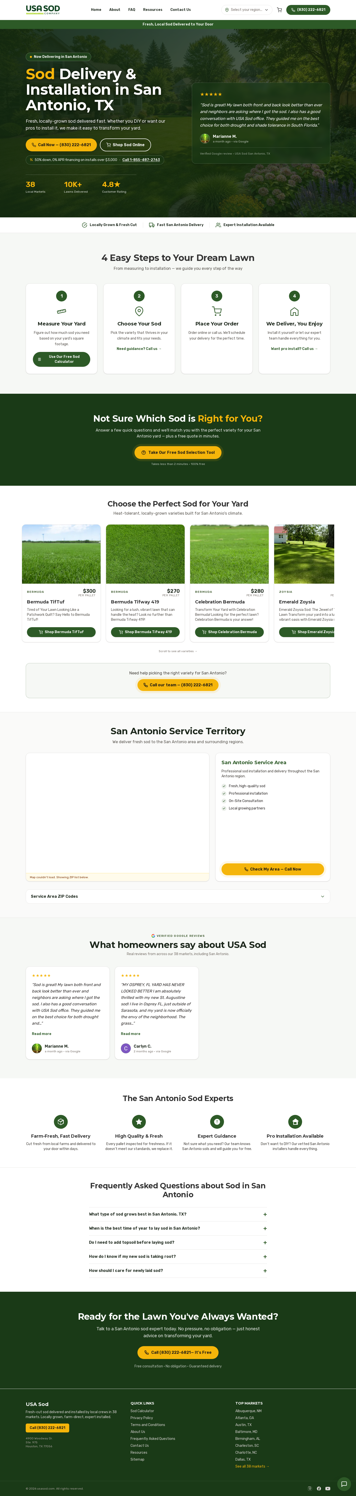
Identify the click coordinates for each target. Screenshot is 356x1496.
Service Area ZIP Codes (178, 896)
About (114, 10)
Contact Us (180, 10)
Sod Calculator (142, 1411)
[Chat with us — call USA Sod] (344, 1484)
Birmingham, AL (247, 1439)
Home (96, 10)
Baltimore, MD (246, 1432)
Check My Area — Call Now (273, 869)
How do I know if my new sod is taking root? (178, 1257)
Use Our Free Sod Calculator (59, 359)
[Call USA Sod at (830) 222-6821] (308, 10)
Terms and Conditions (148, 1425)
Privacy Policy (142, 1418)
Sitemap (137, 1459)
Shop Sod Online (125, 144)
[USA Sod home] (43, 10)
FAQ (131, 10)
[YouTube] (327, 1488)
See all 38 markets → (252, 1466)
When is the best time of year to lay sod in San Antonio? (178, 1228)
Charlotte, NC (246, 1452)
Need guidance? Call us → (139, 349)
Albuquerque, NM (248, 1411)
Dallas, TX (243, 1459)
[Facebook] (318, 1488)
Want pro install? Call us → (294, 349)
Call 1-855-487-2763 (141, 160)
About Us (138, 1432)
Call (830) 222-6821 (47, 1428)
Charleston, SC (247, 1446)
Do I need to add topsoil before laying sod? (178, 1242)
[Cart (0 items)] (279, 10)
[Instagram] (310, 1488)
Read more (41, 1034)
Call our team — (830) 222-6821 (178, 685)
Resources (152, 10)
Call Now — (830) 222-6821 (61, 144)
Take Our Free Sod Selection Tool (178, 452)
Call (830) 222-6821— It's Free (178, 1352)
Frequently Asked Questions (153, 1439)
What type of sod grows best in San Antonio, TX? (178, 1214)
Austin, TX (243, 1425)
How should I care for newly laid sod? (178, 1271)
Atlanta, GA (244, 1418)
